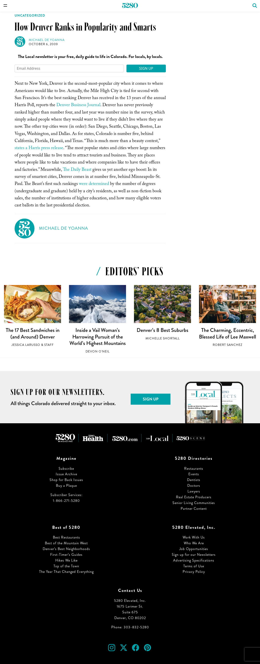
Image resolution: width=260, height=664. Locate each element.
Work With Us (194, 537)
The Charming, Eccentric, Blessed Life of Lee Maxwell (227, 333)
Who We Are (194, 543)
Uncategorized (30, 15)
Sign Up (146, 68)
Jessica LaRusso (25, 345)
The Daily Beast (77, 170)
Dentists (193, 479)
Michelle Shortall (162, 338)
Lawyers (193, 491)
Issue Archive (66, 474)
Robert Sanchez (227, 345)
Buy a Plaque (66, 485)
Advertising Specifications (193, 560)
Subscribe (66, 468)
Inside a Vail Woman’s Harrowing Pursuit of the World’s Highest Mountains (97, 336)
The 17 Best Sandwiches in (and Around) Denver (32, 333)
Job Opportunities (193, 548)
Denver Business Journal (78, 105)
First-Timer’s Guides (66, 554)
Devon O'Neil (98, 351)
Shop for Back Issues (66, 479)
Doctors (193, 485)
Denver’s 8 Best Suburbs (162, 330)
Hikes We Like (66, 560)
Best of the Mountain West (66, 543)
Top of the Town (66, 566)
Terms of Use (193, 566)
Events (193, 474)
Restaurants (193, 468)
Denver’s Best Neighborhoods (66, 548)
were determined (94, 184)
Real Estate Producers (193, 497)
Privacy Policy (194, 571)
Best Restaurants (66, 537)
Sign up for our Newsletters (194, 554)
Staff (49, 345)
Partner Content (194, 508)
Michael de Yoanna (47, 40)
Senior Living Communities (193, 502)
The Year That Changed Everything (66, 571)
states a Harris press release (39, 148)
